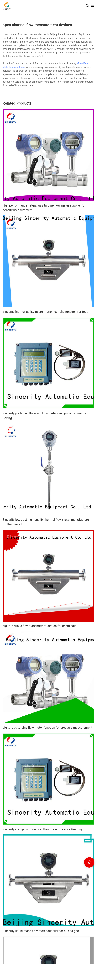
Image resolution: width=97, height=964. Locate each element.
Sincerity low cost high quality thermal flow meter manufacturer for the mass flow (46, 522)
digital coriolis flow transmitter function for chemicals (39, 626)
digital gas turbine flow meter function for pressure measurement (47, 727)
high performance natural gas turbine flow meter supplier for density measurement (44, 208)
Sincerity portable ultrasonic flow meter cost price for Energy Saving (44, 415)
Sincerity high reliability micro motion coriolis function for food (45, 311)
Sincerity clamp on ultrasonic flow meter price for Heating (42, 829)
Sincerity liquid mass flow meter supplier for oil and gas (41, 931)
